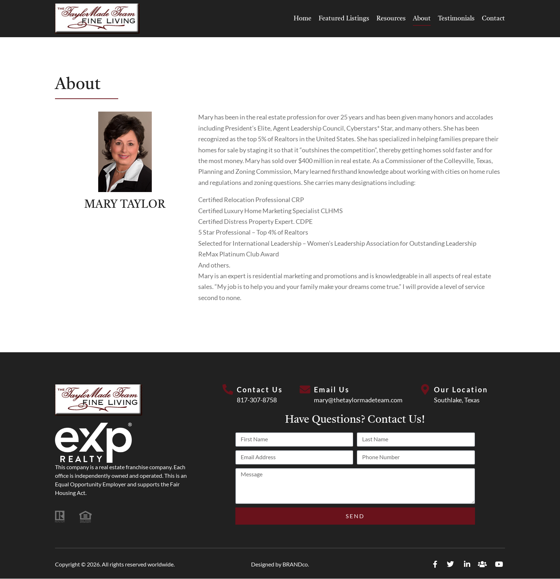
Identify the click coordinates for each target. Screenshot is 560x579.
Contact (493, 18)
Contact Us (260, 389)
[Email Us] (305, 389)
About (422, 18)
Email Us (332, 389)
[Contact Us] (227, 389)
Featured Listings (344, 18)
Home (302, 18)
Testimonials (456, 18)
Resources (391, 18)
